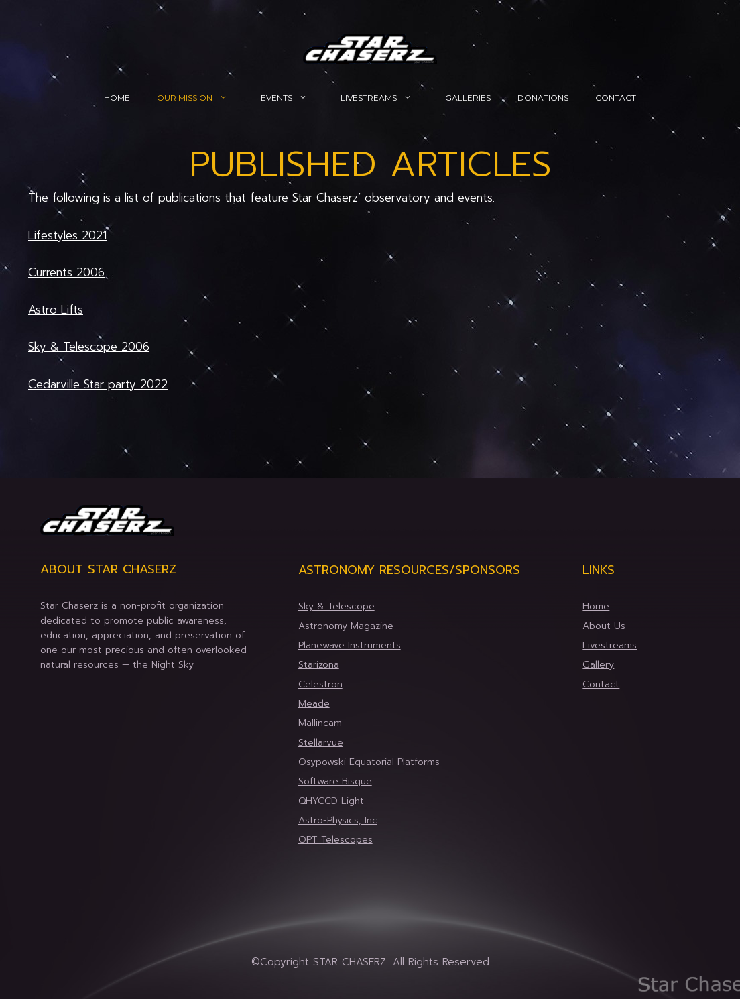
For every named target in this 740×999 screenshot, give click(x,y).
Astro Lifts (55, 309)
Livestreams (386, 98)
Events (294, 98)
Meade (314, 704)
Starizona (318, 665)
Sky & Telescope (336, 606)
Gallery (598, 665)
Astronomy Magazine (345, 626)
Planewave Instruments (349, 645)
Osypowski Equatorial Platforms (369, 762)
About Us (603, 626)
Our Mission (202, 98)
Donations (542, 98)
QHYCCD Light (331, 801)
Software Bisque (335, 781)
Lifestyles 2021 (67, 235)
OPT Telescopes (335, 840)
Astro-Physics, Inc (337, 820)
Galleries (468, 98)
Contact (615, 98)
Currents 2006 (66, 272)
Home (117, 98)
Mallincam (320, 723)
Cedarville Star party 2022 (98, 384)
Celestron (320, 684)
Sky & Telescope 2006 (88, 346)
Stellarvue (320, 743)
